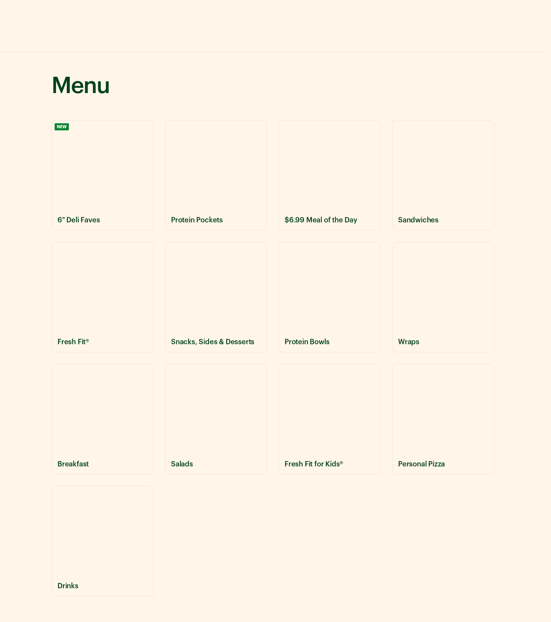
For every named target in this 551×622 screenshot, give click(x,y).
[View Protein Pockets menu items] (216, 175)
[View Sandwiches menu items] (443, 175)
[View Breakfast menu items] (102, 419)
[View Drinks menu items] (102, 541)
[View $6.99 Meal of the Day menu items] (330, 175)
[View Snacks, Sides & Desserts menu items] (216, 297)
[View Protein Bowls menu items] (330, 297)
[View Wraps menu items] (443, 297)
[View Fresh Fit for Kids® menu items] (330, 419)
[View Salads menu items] (216, 419)
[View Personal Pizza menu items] (443, 419)
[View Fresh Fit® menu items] (102, 297)
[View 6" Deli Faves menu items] (102, 175)
